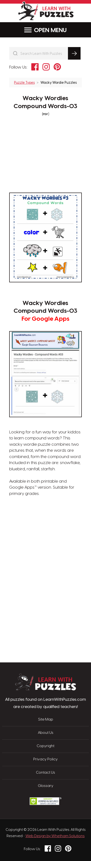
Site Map (45, 720)
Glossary (45, 786)
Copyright (45, 746)
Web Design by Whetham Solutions (55, 836)
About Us (45, 733)
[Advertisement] (45, 520)
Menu (45, 30)
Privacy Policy (45, 759)
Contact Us (45, 773)
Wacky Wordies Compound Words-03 (45, 102)
